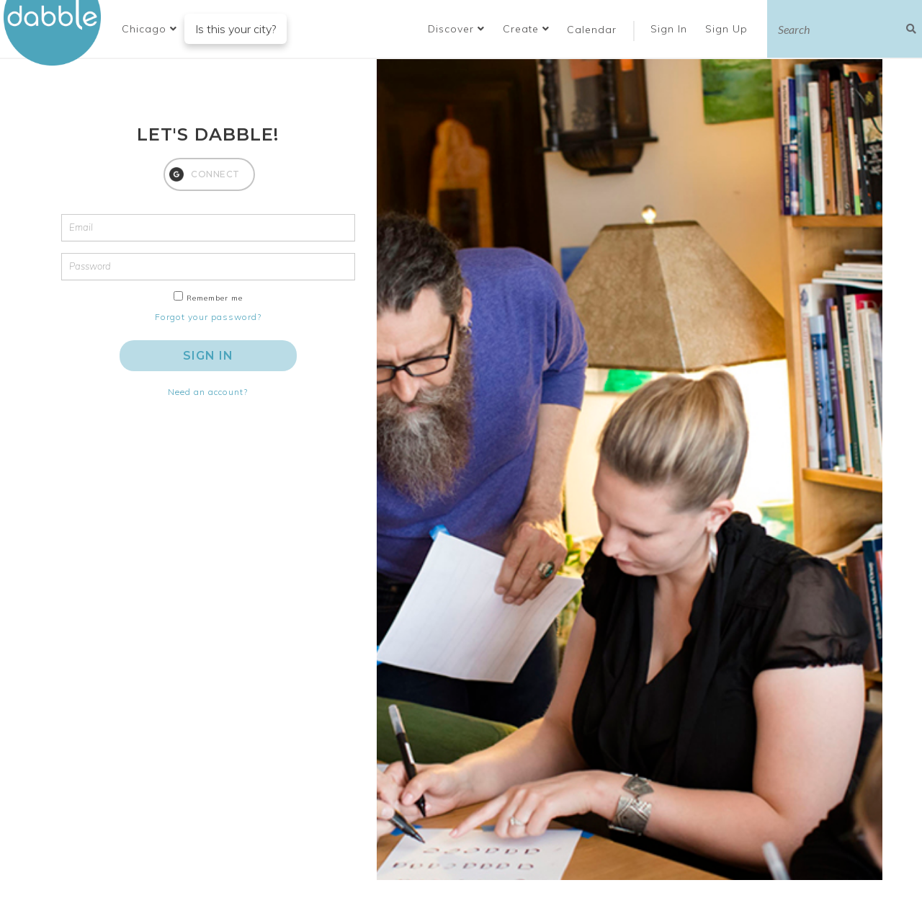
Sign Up (728, 28)
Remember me (215, 298)
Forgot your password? (208, 316)
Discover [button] (456, 28)
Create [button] (526, 28)
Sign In (670, 28)
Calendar (592, 29)
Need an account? (208, 391)
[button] (149, 28)
